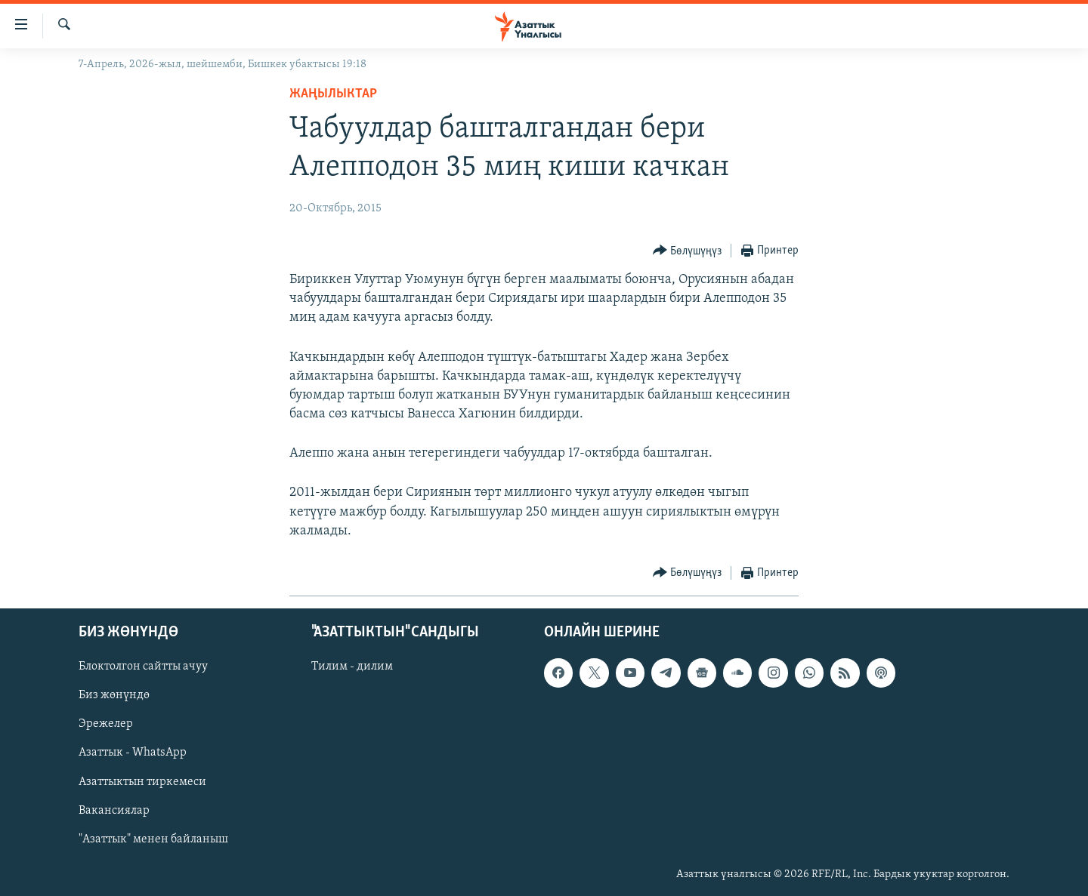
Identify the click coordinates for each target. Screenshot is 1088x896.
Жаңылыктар (333, 94)
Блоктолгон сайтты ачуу (143, 666)
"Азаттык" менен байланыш (153, 839)
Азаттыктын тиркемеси (142, 782)
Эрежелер (106, 725)
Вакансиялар (114, 811)
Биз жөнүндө (114, 696)
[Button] (687, 251)
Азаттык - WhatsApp (133, 753)
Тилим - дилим (352, 666)
